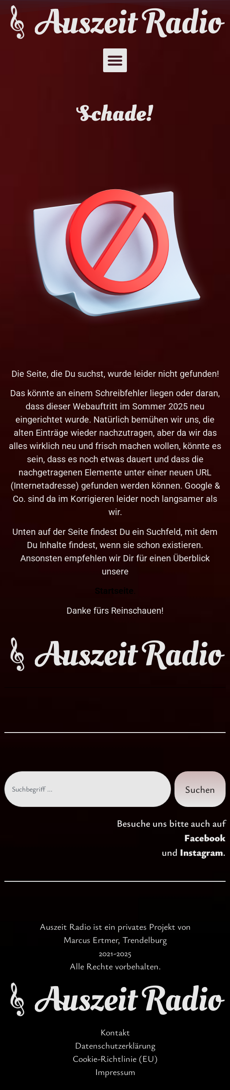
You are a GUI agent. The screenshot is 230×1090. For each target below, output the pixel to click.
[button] (115, 60)
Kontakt (115, 1032)
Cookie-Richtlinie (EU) (115, 1058)
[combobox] (87, 789)
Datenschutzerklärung (115, 1045)
